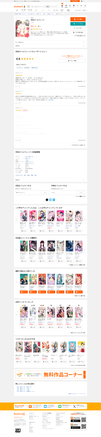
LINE (30, 424)
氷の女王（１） (54, 355)
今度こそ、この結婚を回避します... (50, 287)
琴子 (25, 322)
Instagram (31, 427)
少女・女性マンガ (30, 10)
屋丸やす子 (40, 225)
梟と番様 (49, 319)
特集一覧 (31, 417)
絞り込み (28, 7)
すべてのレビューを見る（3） (79, 145)
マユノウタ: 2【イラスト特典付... (69, 254)
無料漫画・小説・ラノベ (34, 416)
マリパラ (76, 289)
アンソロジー (32, 256)
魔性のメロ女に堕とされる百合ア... (32, 254)
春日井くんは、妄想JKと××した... (23, 224)
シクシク (67, 256)
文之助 (57, 289)
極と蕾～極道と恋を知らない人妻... (69, 320)
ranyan (48, 289)
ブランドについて (59, 416)
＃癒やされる (34, 67)
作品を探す (44, 416)
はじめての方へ (78, 10)
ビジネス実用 (62, 10)
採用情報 (58, 417)
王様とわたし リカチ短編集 (45, 356)
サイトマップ (58, 425)
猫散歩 (52, 289)
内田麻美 (31, 289)
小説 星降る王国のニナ (72, 356)
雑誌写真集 (68, 10)
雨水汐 (57, 256)
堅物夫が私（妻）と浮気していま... (50, 224)
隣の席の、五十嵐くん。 (32, 319)
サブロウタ (22, 256)
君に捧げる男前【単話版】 (59, 286)
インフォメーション (46, 424)
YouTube (31, 430)
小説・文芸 (55, 10)
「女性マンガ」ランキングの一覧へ (78, 332)
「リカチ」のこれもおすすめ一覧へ (78, 365)
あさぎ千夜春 (53, 225)
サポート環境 (45, 421)
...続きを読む (51, 99)
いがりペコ (22, 225)
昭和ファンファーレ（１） (80, 356)
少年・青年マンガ (23, 10)
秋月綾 (48, 225)
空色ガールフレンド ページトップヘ (77, 393)
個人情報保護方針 (59, 421)
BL (36, 10)
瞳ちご (30, 322)
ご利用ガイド (84, 10)
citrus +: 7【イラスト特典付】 (23, 253)
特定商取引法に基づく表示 (61, 422)
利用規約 (58, 419)
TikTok (30, 428)
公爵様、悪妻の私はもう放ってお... (23, 320)
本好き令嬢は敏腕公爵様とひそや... (41, 320)
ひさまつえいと (41, 289)
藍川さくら (77, 322)
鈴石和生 (40, 322)
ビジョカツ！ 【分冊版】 (32, 286)
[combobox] (38, 6)
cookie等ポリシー (59, 424)
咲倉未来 (72, 289)
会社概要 (58, 414)
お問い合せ (44, 425)
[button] (24, 230)
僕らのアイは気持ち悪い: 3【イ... (59, 254)
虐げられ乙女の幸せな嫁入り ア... (59, 320)
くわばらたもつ (50, 256)
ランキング (31, 419)
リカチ (32, 22)
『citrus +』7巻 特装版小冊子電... (42, 253)
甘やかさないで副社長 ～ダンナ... (59, 224)
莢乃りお (67, 225)
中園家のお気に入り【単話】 (41, 286)
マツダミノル (22, 289)
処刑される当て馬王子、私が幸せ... (41, 224)
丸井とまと (27, 225)
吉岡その (31, 225)
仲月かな (58, 225)
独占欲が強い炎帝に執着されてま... (78, 287)
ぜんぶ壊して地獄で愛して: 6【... (50, 254)
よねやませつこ (50, 322)
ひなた (33, 322)
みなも (76, 225)
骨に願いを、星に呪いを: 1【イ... (78, 254)
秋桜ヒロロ (72, 225)
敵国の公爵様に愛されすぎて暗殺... (78, 320)
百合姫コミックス (29, 161)
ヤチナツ (35, 225)
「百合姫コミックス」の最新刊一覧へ (77, 264)
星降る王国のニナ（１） (18, 356)
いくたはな (77, 256)
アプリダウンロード (46, 417)
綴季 (79, 225)
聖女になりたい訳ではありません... (69, 287)
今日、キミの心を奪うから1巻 (78, 223)
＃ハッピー (19, 67)
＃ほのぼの (26, 67)
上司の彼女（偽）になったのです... (69, 224)
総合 (17, 10)
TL (42, 10)
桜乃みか (22, 322)
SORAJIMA (81, 289)
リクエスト (44, 427)
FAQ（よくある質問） (46, 422)
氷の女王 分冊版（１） (63, 356)
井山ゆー (67, 322)
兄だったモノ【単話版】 (23, 286)
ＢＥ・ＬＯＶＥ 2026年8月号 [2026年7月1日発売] (28, 357)
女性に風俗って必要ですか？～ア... (32, 224)
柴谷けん (67, 289)
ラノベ (49, 10)
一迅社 (26, 160)
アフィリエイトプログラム (47, 428)
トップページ (32, 414)
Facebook (31, 431)
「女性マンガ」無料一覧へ (80, 295)
